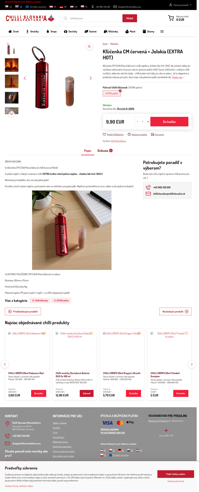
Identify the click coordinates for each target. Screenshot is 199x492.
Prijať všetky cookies (175, 474)
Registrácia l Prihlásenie (158, 420)
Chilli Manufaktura (118, 141)
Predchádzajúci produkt (23, 311)
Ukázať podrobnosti (175, 481)
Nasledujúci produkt (176, 311)
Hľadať (129, 18)
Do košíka (169, 122)
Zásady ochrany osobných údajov (19, 486)
